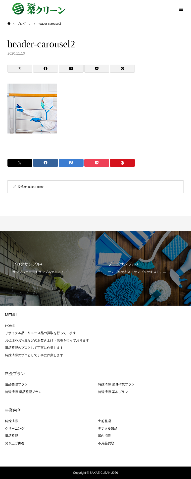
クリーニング (14, 428)
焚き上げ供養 (14, 443)
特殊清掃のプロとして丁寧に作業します (34, 355)
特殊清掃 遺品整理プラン (23, 392)
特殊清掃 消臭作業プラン (116, 384)
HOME (10, 326)
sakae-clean (36, 187)
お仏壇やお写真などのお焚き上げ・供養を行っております (47, 340)
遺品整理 (11, 436)
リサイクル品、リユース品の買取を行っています (40, 333)
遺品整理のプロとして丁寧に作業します (34, 348)
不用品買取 (106, 443)
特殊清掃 (11, 421)
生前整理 (104, 421)
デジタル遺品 (107, 428)
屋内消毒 (104, 436)
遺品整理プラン (16, 384)
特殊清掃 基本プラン (113, 392)
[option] (48, 268)
